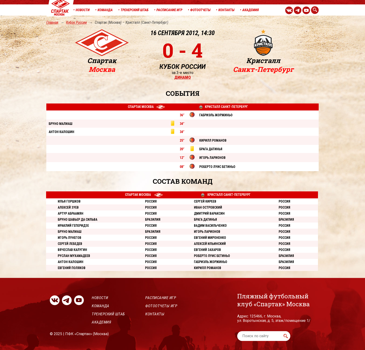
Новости (100, 297)
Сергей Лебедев (70, 244)
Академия (101, 322)
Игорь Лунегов (69, 238)
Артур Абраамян (70, 213)
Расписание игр (160, 297)
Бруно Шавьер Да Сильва (77, 219)
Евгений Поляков (71, 268)
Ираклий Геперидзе (73, 225)
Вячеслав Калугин (72, 250)
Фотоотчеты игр (161, 305)
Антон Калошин (70, 262)
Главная (52, 22)
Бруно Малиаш (69, 231)
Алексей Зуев (68, 207)
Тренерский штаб (108, 314)
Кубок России (76, 22)
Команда (100, 305)
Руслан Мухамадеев (74, 256)
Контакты (154, 314)
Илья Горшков (69, 201)
